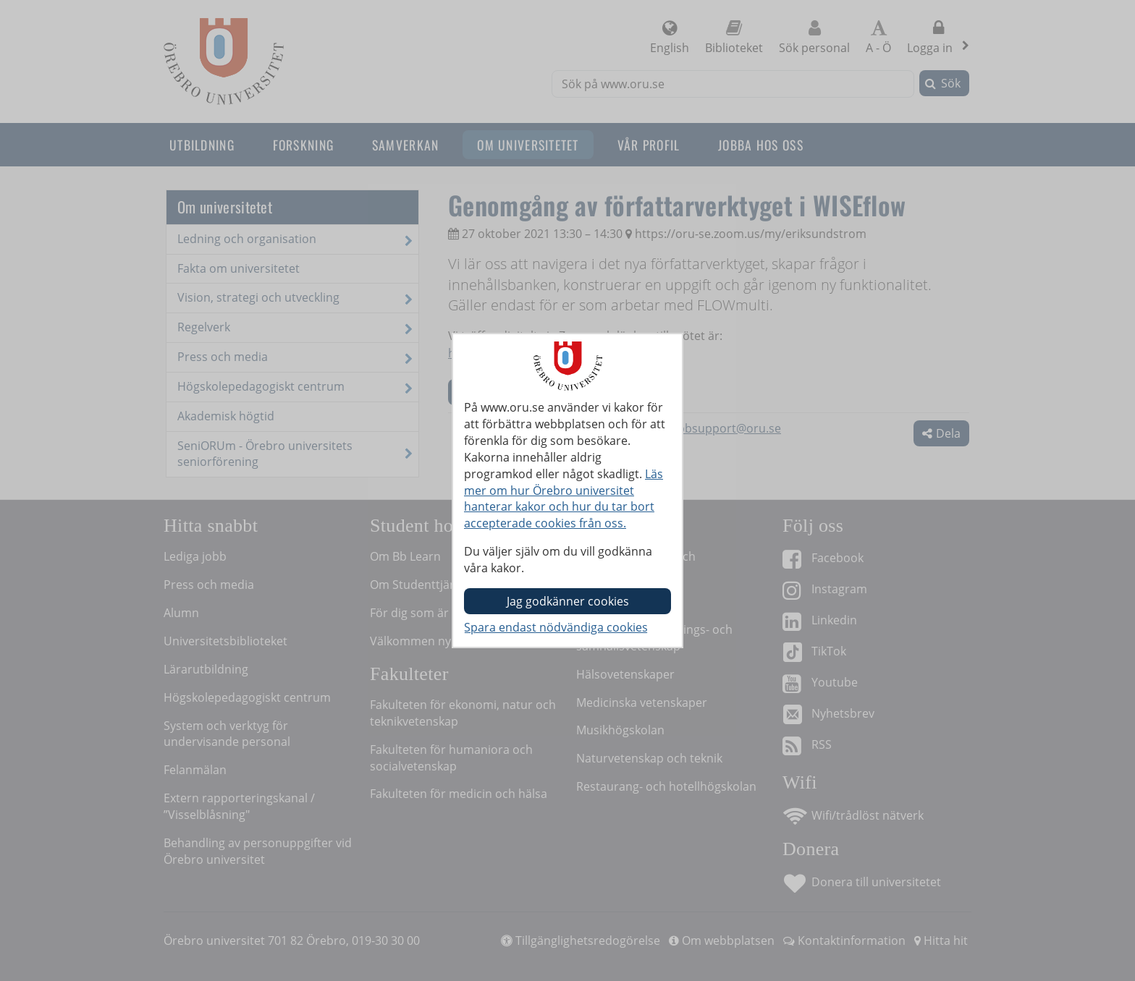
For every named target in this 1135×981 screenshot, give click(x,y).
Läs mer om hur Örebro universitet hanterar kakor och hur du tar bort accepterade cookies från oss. (563, 499)
